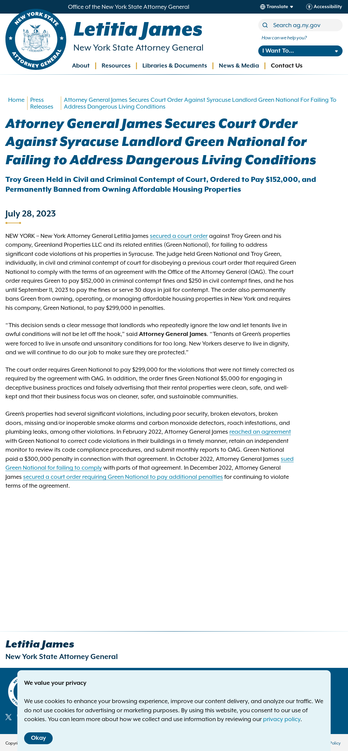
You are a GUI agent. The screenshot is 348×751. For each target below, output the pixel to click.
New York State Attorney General (138, 48)
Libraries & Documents (174, 65)
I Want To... (278, 51)
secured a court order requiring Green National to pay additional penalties (123, 476)
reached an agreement (260, 431)
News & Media (239, 65)
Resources (116, 65)
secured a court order (179, 235)
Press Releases (41, 103)
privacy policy (281, 719)
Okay (38, 738)
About (81, 65)
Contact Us (286, 65)
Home (16, 99)
